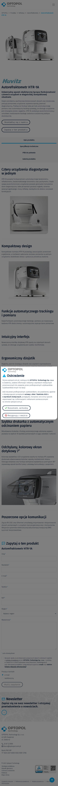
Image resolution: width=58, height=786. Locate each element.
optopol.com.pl (13, 380)
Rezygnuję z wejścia (17, 415)
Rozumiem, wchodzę (18, 408)
